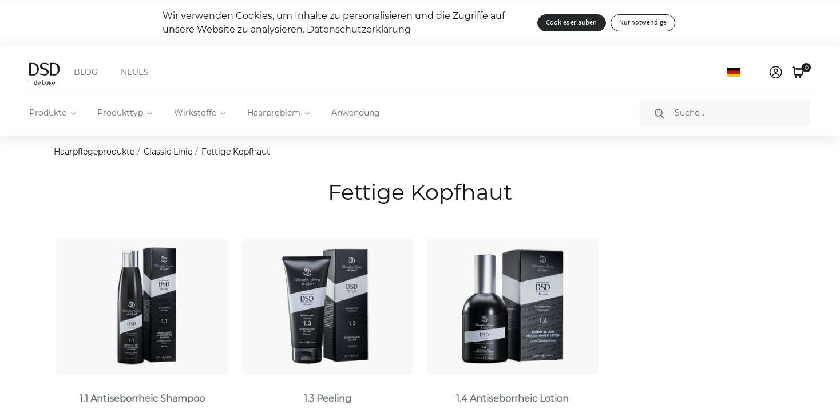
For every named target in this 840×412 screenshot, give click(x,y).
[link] (776, 72)
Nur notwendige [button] (643, 22)
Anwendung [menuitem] (355, 113)
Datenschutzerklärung (359, 29)
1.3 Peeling (327, 398)
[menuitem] (51, 113)
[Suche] (725, 112)
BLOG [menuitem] (86, 72)
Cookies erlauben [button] (571, 22)
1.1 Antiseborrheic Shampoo (142, 398)
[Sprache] (743, 72)
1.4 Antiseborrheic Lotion (512, 398)
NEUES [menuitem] (135, 72)
